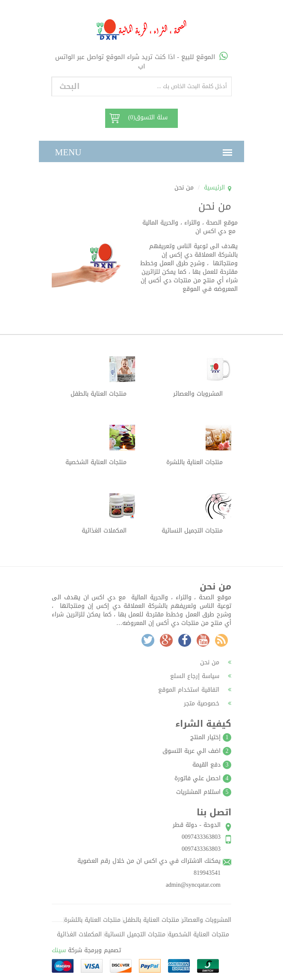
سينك (59, 950)
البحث (69, 86)
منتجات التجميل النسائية (134, 934)
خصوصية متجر (207, 703)
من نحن (215, 662)
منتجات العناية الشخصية (198, 934)
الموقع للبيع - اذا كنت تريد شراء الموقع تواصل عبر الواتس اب (141, 61)
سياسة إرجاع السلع (200, 676)
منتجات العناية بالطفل (151, 920)
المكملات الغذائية (79, 934)
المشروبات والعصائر (206, 920)
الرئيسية (214, 187)
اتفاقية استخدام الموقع (194, 690)
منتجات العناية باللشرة (92, 920)
